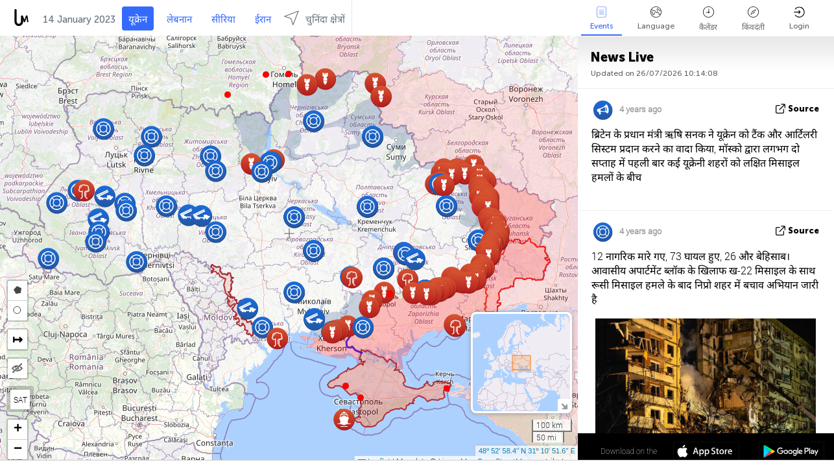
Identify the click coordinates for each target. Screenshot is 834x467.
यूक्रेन (137, 19)
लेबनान (179, 19)
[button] (266, 74)
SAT (20, 399)
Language (655, 18)
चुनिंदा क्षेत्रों (314, 17)
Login (799, 18)
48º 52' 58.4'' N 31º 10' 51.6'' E (527, 451)
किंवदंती (753, 19)
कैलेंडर (708, 19)
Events (601, 18)
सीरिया (223, 19)
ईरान (263, 19)
